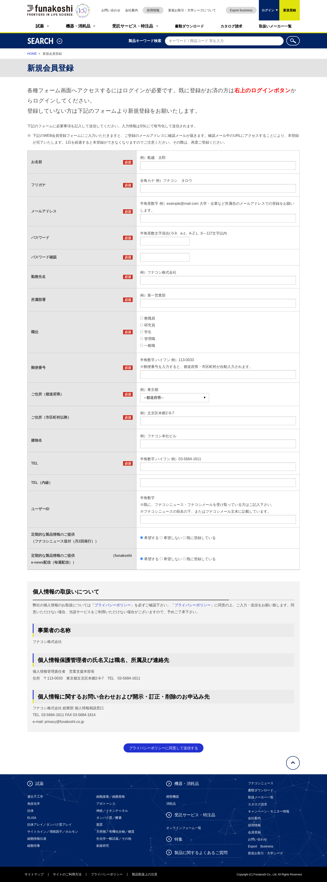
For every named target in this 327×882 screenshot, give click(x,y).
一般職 (149, 345)
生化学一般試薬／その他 (113, 838)
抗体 (30, 810)
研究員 (149, 325)
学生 (147, 332)
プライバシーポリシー (112, 605)
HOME (32, 53)
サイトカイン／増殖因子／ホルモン (52, 831)
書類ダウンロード (189, 26)
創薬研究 (102, 845)
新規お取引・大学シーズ (265, 853)
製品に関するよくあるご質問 (201, 852)
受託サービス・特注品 (132, 26)
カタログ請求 (231, 26)
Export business (241, 10)
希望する (151, 538)
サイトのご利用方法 (67, 874)
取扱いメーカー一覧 (275, 26)
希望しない (173, 538)
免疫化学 (33, 803)
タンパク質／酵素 (109, 818)
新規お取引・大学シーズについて (192, 10)
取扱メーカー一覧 (260, 797)
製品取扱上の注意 (144, 874)
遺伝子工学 (35, 796)
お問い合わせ (110, 10)
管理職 (149, 339)
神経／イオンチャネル (112, 810)
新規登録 (289, 10)
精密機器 (172, 796)
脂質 (99, 824)
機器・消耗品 (78, 26)
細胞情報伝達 (36, 838)
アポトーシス (105, 803)
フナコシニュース (260, 783)
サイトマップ (34, 874)
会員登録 (254, 832)
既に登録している (201, 538)
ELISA (31, 818)
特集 (178, 839)
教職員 (149, 318)
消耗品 (171, 803)
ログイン (266, 6)
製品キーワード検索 (145, 41)
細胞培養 (33, 845)
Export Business (260, 846)
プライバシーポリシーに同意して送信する (163, 748)
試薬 (40, 26)
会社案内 (131, 10)
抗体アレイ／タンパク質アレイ (49, 824)
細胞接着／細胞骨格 (110, 796)
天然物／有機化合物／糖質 (115, 831)
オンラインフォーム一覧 (183, 828)
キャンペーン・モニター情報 (268, 811)
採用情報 (153, 10)
